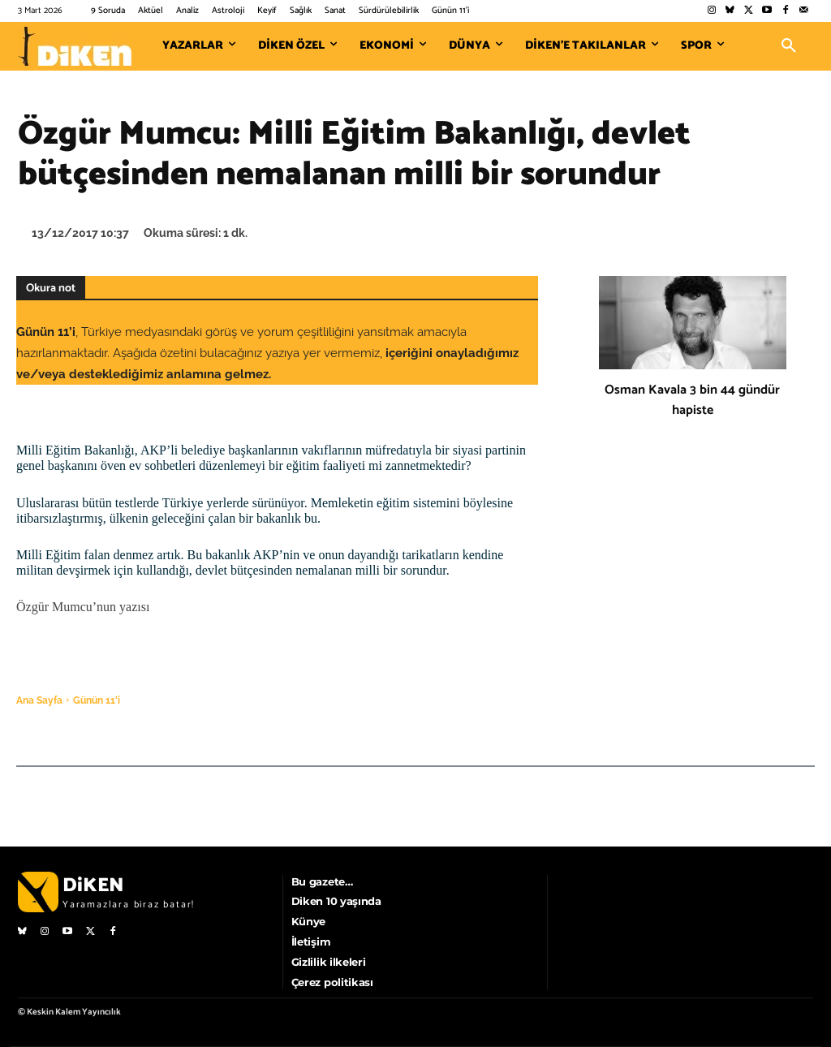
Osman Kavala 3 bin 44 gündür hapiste (692, 400)
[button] (788, 46)
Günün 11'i (96, 700)
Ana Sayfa (39, 700)
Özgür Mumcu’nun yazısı (82, 607)
